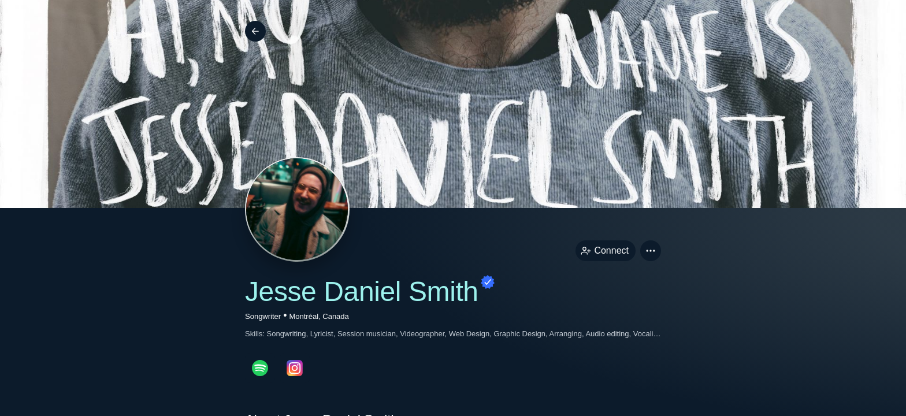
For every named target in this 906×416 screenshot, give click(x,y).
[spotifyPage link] (260, 368)
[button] (650, 250)
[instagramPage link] (295, 368)
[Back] (255, 31)
